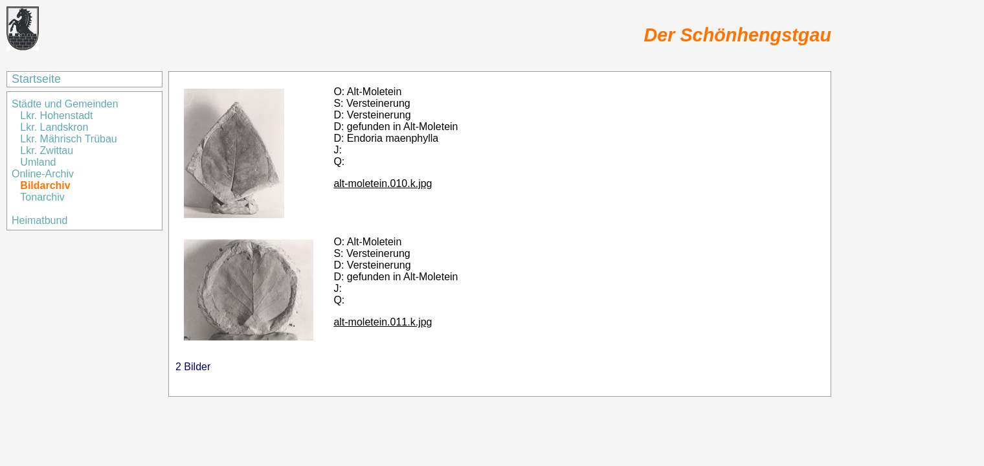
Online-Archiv (43, 173)
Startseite (36, 78)
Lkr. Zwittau (46, 150)
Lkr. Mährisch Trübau (68, 138)
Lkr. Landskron (54, 127)
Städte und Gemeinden (66, 103)
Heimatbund (39, 220)
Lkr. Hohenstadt (56, 115)
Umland (38, 162)
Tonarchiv (42, 197)
